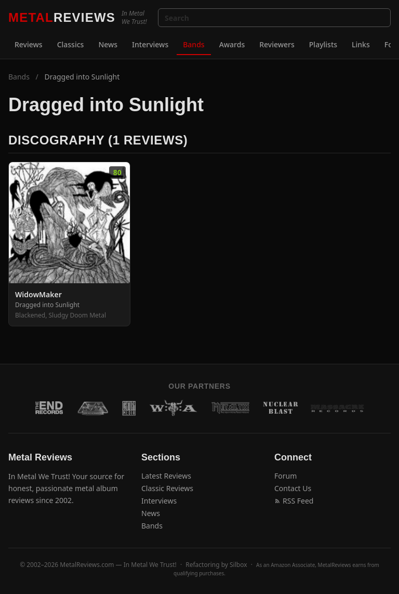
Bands (193, 44)
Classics (70, 44)
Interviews (150, 44)
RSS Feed (293, 501)
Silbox (238, 564)
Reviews (29, 44)
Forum (285, 476)
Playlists (323, 44)
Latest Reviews (166, 476)
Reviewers (277, 44)
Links (361, 44)
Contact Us (292, 488)
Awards (232, 44)
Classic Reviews (167, 488)
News (107, 44)
